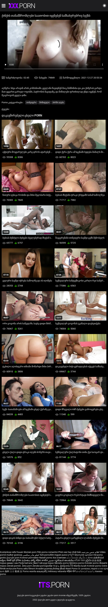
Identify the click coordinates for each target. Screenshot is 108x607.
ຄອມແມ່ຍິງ (42, 571)
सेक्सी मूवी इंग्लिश (14, 560)
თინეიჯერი (31, 102)
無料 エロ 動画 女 (13, 571)
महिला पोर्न (71, 571)
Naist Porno (72, 568)
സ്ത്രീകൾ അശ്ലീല (64, 560)
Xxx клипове (59, 557)
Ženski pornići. (14, 565)
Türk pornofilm (46, 555)
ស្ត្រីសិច (88, 560)
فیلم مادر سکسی (31, 555)
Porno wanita (30, 571)
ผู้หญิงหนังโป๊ (66, 565)
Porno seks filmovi (26, 568)
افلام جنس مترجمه (90, 552)
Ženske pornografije (42, 565)
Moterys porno (77, 563)
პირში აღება (58, 102)
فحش (51, 560)
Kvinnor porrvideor (29, 557)
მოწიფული (44, 102)
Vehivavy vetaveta (57, 571)
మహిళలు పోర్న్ (29, 560)
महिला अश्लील (42, 560)
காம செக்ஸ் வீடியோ (76, 557)
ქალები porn (13, 557)
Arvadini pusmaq (44, 568)
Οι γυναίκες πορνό (88, 568)
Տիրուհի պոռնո (83, 555)
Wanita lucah (80, 565)
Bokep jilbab (59, 568)
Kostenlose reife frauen (11, 552)
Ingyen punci (60, 555)
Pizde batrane (25, 563)
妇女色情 (96, 560)
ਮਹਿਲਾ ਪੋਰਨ (79, 560)
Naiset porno (46, 557)
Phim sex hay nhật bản (69, 552)
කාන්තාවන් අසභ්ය (85, 571)
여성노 (56, 565)
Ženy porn (27, 565)
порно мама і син (9, 563)
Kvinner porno (94, 565)
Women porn (30, 552)
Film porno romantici (47, 552)
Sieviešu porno (61, 563)
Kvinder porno (92, 563)
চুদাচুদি (71, 555)
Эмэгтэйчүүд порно (43, 563)
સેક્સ (90, 557)
